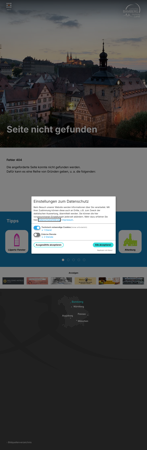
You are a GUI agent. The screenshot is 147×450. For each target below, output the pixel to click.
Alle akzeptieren (103, 244)
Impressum (67, 220)
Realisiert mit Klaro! (105, 250)
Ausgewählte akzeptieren (48, 244)
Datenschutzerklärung (49, 220)
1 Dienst (46, 230)
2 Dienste (47, 237)
